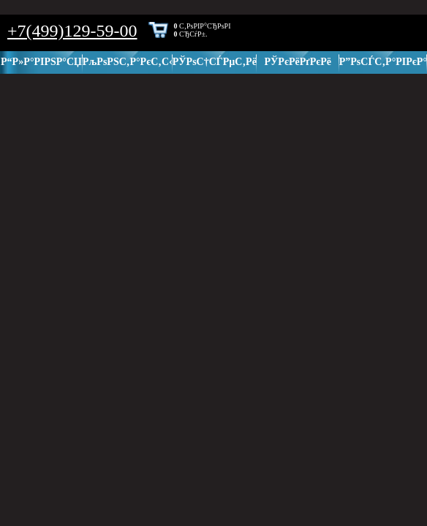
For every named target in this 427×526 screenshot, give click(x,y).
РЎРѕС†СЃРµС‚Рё (215, 61)
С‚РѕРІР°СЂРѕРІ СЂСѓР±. (202, 30)
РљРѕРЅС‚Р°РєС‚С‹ (128, 61)
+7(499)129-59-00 (72, 30)
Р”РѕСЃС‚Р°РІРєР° (383, 61)
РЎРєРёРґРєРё (298, 61)
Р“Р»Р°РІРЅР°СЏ (41, 61)
